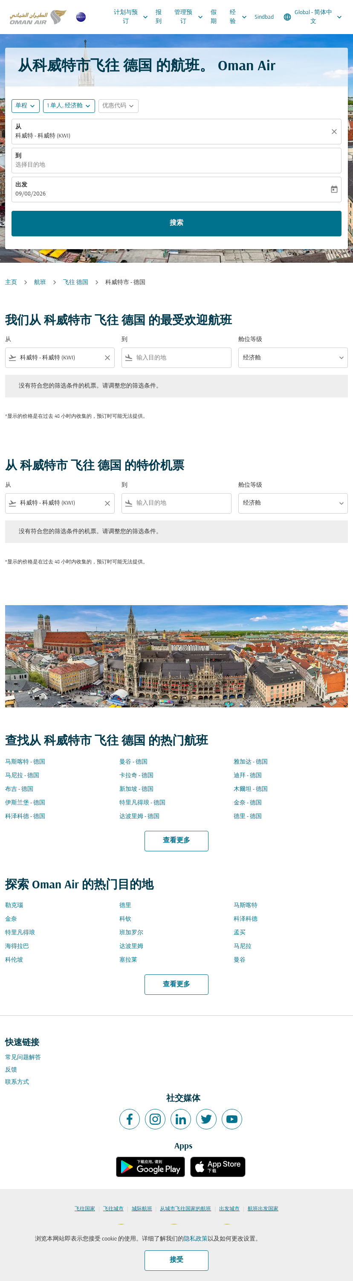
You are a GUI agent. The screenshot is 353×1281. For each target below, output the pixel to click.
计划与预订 (133, 17)
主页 (11, 282)
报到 (159, 17)
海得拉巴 (17, 946)
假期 (214, 17)
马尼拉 (243, 946)
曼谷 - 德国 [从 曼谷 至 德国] (133, 762)
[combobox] (60, 357)
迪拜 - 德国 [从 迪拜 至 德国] (248, 776)
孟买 (240, 933)
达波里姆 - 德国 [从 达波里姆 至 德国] (139, 816)
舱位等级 (250, 339)
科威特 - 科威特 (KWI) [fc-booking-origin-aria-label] (42, 136)
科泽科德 (246, 919)
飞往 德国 (75, 282)
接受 (176, 1260)
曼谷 (240, 960)
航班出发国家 (263, 1209)
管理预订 (190, 17)
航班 (40, 282)
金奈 (11, 919)
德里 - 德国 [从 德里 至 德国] (248, 816)
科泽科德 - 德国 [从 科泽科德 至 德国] (25, 816)
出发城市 (229, 1209)
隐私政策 (196, 1239)
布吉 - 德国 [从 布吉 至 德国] (19, 789)
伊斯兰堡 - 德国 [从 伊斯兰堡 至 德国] (25, 803)
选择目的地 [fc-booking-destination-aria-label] (30, 165)
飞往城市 (113, 1209)
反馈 (11, 1070)
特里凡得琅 (20, 933)
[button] (69, 106)
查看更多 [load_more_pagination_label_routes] (176, 840)
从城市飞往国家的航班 (185, 1209)
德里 (125, 905)
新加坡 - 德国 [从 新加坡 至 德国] (136, 789)
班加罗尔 (131, 933)
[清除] (335, 131)
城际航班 (142, 1209)
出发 (21, 185)
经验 (240, 17)
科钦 (125, 919)
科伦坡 (14, 960)
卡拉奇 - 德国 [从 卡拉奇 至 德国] (136, 776)
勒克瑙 (14, 905)
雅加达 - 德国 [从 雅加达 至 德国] (251, 762)
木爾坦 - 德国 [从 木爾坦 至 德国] (251, 789)
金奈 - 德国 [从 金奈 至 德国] (248, 803)
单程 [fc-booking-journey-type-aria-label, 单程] (21, 106)
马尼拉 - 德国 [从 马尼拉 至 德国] (22, 776)
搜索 (176, 223)
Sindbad (264, 17)
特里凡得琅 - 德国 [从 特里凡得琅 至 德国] (142, 803)
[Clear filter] (107, 358)
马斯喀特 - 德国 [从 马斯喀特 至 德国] (25, 762)
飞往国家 (85, 1209)
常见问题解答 (23, 1057)
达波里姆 (131, 946)
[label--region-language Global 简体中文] (313, 17)
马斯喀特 (246, 905)
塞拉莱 (128, 960)
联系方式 (17, 1082)
